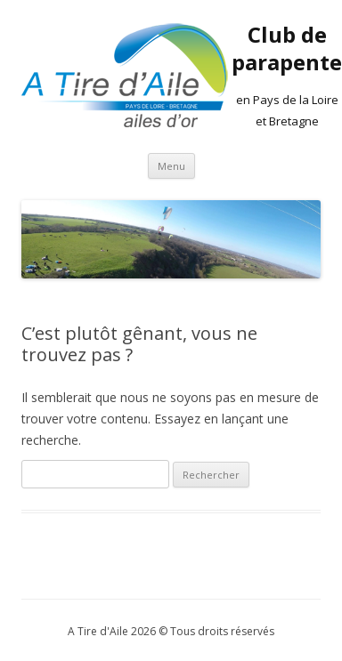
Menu (171, 166)
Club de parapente (287, 49)
